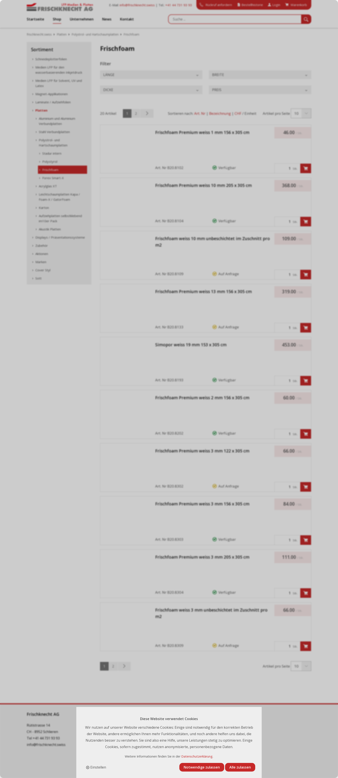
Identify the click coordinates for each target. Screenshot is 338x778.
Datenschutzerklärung (197, 756)
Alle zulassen (240, 767)
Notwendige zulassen (202, 767)
